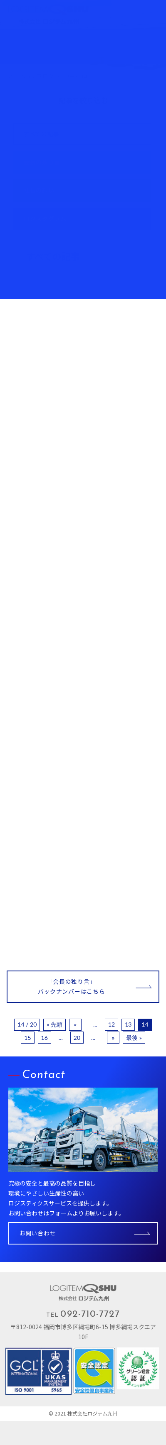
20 (77, 1037)
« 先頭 (54, 1024)
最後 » (134, 1037)
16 (44, 1037)
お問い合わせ (37, 1233)
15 (27, 1037)
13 (128, 1024)
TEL (83, 1314)
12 (111, 1024)
